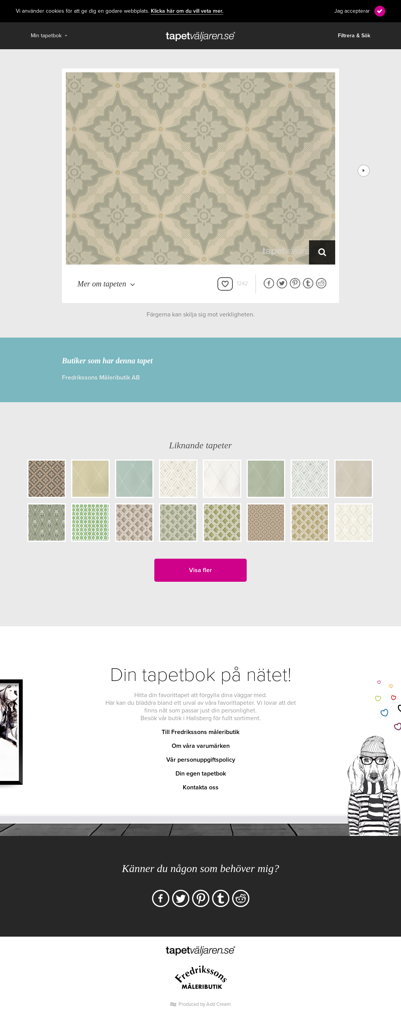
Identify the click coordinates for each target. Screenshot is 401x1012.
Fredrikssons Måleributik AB (101, 377)
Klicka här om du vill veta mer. (187, 11)
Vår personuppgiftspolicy (200, 760)
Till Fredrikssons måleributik (200, 732)
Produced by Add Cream (205, 1004)
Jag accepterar (352, 11)
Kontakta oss (201, 787)
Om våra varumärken (201, 746)
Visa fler (200, 570)
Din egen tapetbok (200, 773)
